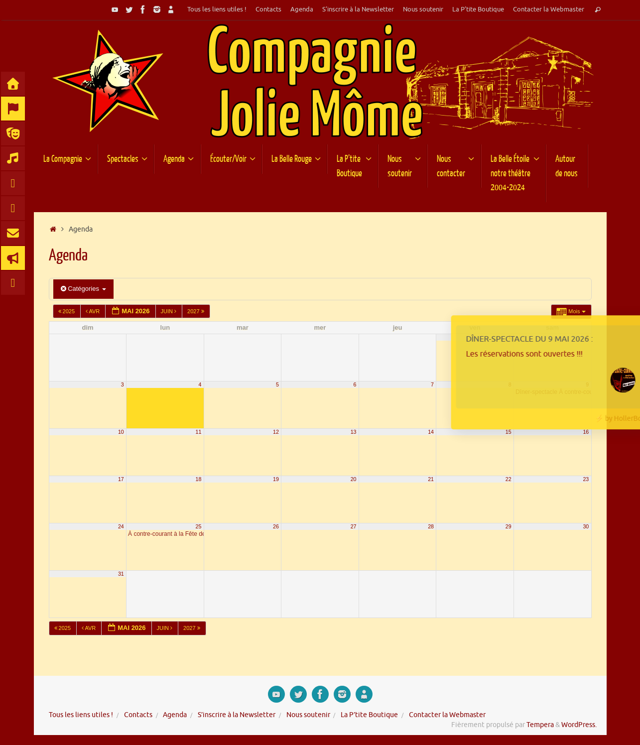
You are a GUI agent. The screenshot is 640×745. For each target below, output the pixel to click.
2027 (196, 311)
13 (354, 432)
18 (199, 479)
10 (121, 432)
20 (354, 479)
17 (121, 479)
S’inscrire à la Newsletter (358, 9)
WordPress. (579, 725)
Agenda (301, 9)
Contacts (268, 9)
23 (586, 479)
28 (431, 526)
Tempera (540, 725)
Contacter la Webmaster (548, 9)
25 (199, 526)
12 (276, 432)
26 (276, 526)
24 (121, 526)
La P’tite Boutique (478, 9)
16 (586, 432)
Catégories (83, 288)
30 (586, 526)
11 (199, 432)
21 (431, 479)
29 (509, 526)
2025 (67, 311)
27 (354, 526)
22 (509, 479)
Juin (169, 311)
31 (121, 574)
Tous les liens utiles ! (217, 9)
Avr (93, 311)
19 (276, 479)
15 (509, 432)
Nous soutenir (423, 9)
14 (431, 432)
